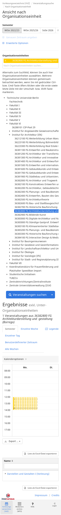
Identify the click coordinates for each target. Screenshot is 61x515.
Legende (52, 328)
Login (54, 504)
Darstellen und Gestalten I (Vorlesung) (28, 473)
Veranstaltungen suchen (28, 295)
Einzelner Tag (12, 335)
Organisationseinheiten (15, 55)
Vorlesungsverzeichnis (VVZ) (16, 3)
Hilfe (32, 505)
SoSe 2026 (47, 30)
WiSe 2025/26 (30, 30)
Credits (55, 495)
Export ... (12, 441)
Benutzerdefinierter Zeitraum (21, 342)
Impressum (41, 495)
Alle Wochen (12, 349)
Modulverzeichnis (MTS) (19, 507)
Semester (7, 25)
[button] (14, 408)
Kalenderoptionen (14, 359)
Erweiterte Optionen (15, 43)
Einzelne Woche (29, 328)
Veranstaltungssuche (43, 3)
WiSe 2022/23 (12, 30)
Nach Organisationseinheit (18, 6)
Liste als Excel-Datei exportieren (40, 453)
